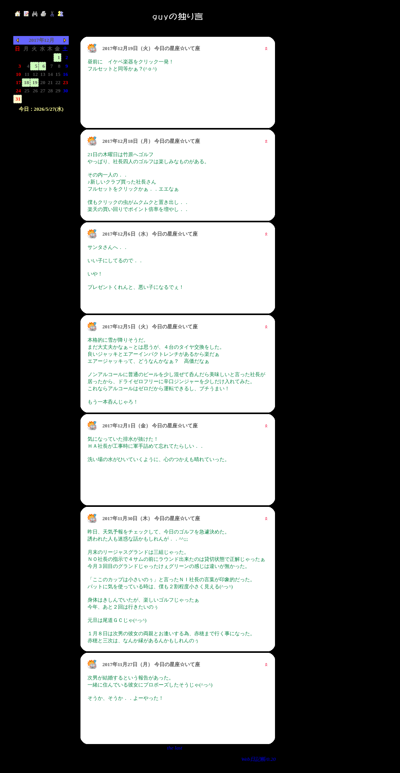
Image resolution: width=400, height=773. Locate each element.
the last (174, 748)
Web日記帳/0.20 (258, 759)
